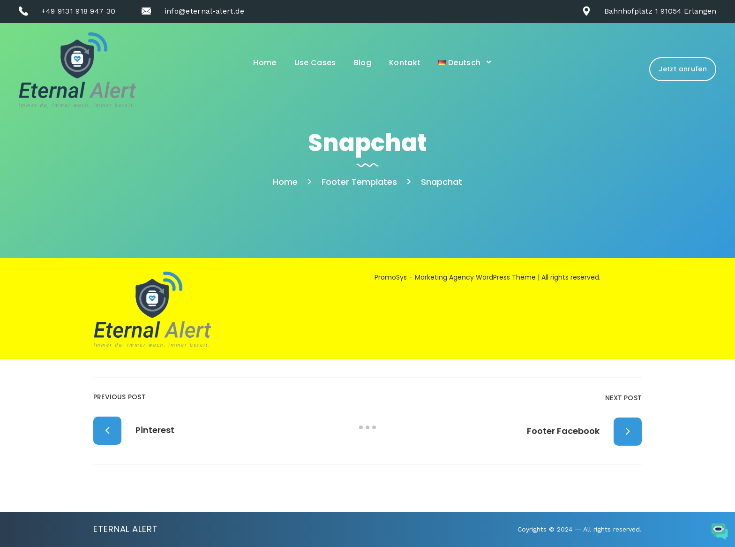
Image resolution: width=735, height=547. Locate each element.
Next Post (623, 398)
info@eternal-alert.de (205, 11)
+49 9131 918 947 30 (78, 11)
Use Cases (315, 62)
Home (264, 62)
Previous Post (119, 397)
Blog (362, 62)
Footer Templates (359, 182)
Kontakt (404, 62)
